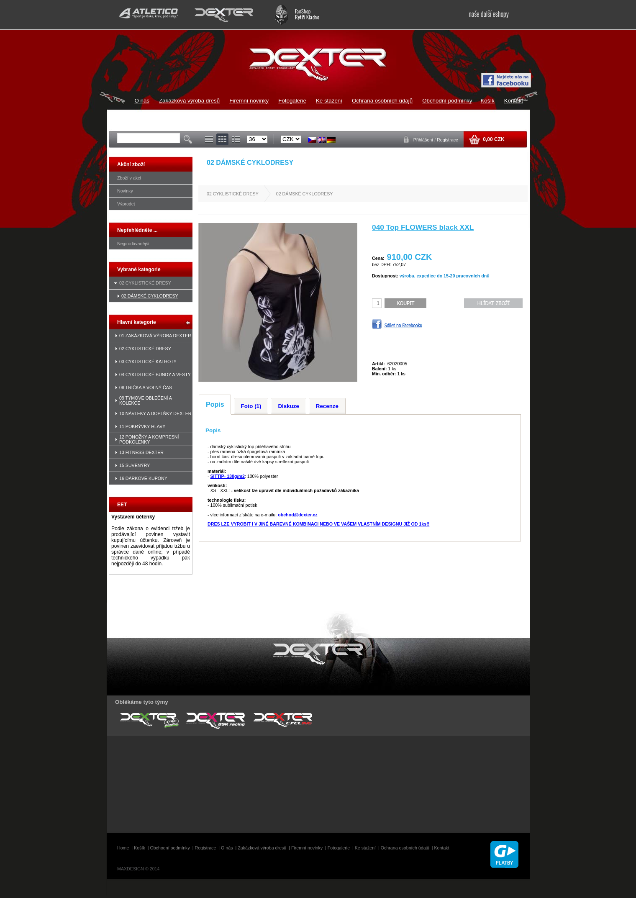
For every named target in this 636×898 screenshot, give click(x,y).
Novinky (125, 190)
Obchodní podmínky (447, 100)
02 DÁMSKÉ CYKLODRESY (149, 295)
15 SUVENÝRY (134, 465)
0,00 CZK (493, 139)
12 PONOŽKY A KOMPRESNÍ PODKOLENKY (149, 439)
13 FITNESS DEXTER (141, 452)
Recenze (327, 406)
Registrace (447, 139)
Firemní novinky (249, 100)
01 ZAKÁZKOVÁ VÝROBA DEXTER (155, 335)
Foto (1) (251, 406)
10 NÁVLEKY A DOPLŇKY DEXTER (155, 413)
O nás (141, 100)
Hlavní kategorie (136, 322)
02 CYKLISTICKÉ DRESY (145, 282)
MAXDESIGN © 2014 (138, 868)
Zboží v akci (129, 177)
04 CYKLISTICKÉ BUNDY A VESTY (155, 374)
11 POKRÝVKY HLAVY (142, 426)
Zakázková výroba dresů (189, 100)
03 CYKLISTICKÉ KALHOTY (148, 361)
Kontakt (513, 100)
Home (123, 847)
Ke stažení (329, 100)
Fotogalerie (292, 100)
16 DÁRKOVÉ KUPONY (143, 478)
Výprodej (126, 203)
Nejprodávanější (133, 243)
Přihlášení (423, 139)
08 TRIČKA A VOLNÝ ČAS (145, 387)
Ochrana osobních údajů (382, 100)
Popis (215, 404)
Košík (487, 100)
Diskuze (288, 406)
